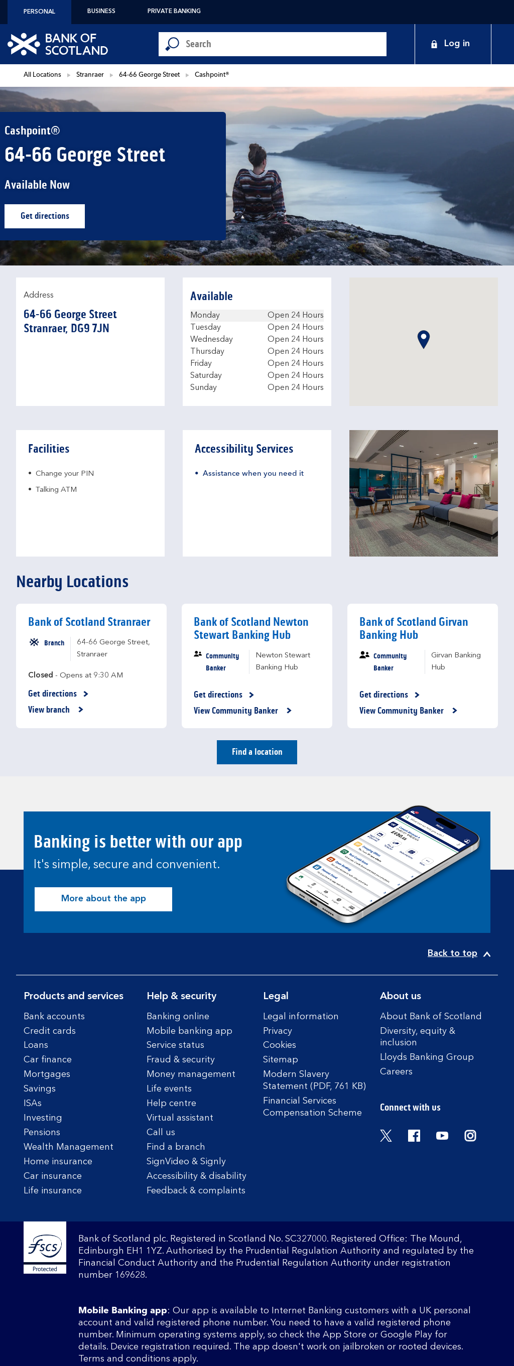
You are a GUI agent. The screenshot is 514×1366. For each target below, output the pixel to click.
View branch (56, 710)
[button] (424, 339)
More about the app (103, 898)
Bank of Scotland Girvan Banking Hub (413, 628)
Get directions (53, 218)
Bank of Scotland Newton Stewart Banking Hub (251, 628)
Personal (39, 12)
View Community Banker (243, 711)
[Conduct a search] (286, 44)
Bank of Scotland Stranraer (89, 622)
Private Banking (174, 12)
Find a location (257, 751)
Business (101, 12)
